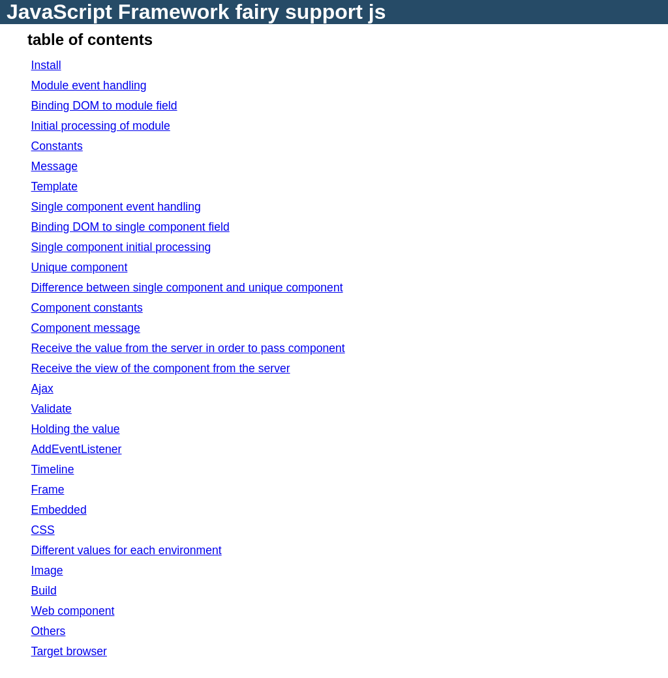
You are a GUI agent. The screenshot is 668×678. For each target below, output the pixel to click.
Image (47, 570)
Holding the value (75, 428)
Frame (48, 489)
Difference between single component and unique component (187, 287)
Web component (73, 610)
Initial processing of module (100, 125)
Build (44, 590)
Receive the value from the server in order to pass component (188, 348)
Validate (51, 408)
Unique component (79, 267)
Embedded (59, 509)
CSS (43, 530)
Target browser (69, 651)
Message (54, 166)
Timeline (52, 469)
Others (48, 631)
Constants (57, 146)
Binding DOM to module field (104, 105)
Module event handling (89, 85)
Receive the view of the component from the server (160, 368)
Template (54, 186)
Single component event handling (116, 206)
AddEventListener (76, 449)
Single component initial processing (121, 247)
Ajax (42, 388)
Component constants (87, 307)
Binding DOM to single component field (130, 226)
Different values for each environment (126, 550)
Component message (85, 327)
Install (46, 65)
